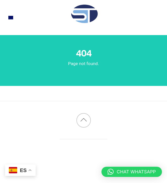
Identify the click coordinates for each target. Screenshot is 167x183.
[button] (131, 172)
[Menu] (10, 17)
